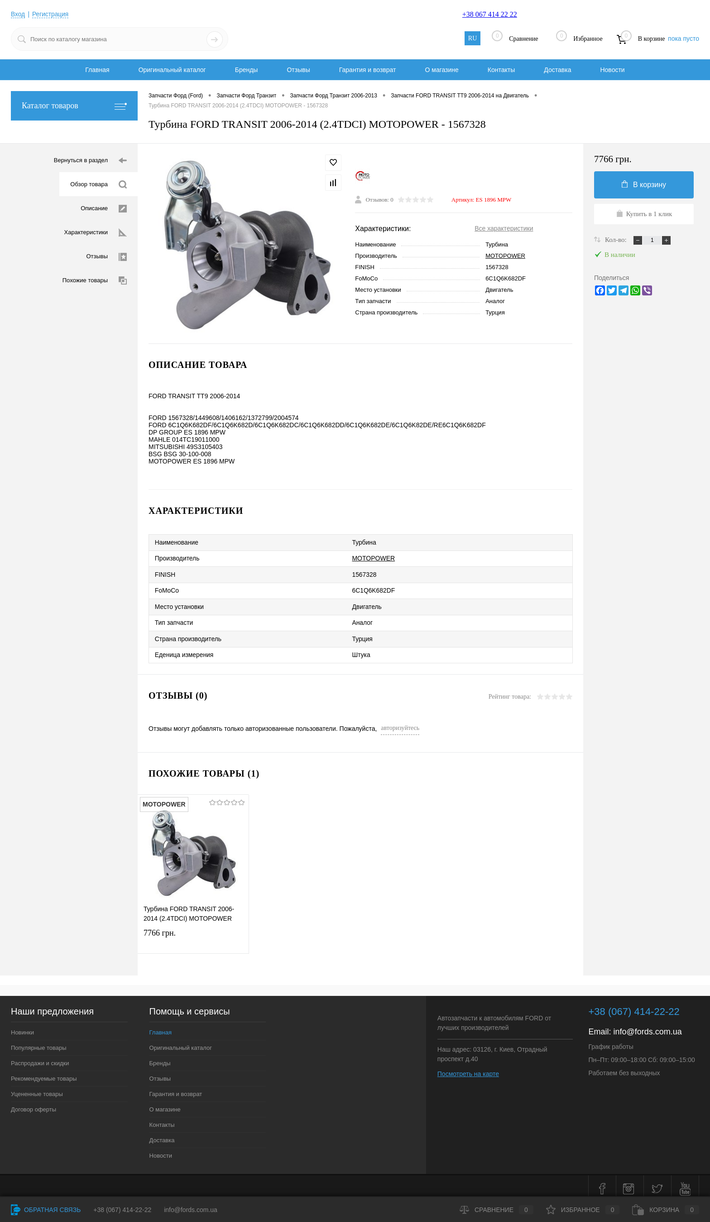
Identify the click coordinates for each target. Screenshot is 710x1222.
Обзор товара (98, 184)
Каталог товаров (74, 106)
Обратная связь (46, 1209)
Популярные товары (39, 1042)
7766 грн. (193, 935)
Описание (104, 208)
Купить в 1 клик (644, 213)
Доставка (557, 69)
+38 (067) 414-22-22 (122, 1209)
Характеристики (95, 232)
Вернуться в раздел (90, 160)
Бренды (246, 69)
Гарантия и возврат (367, 69)
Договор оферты (33, 1104)
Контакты (501, 69)
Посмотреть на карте (468, 1068)
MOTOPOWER (505, 255)
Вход (18, 14)
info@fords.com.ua (648, 1026)
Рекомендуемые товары (44, 1073)
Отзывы (298, 69)
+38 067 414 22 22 (489, 14)
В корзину (644, 184)
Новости (612, 69)
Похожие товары (94, 280)
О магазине (441, 69)
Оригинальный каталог (172, 69)
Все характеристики (504, 228)
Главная (97, 69)
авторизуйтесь (400, 722)
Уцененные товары (37, 1088)
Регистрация (51, 14)
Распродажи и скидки (40, 1057)
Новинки (22, 1027)
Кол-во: (616, 239)
